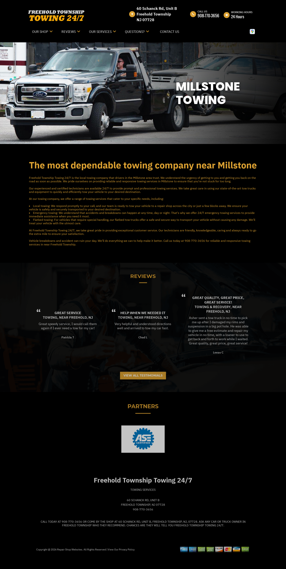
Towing (50, 330)
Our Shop (40, 32)
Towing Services (143, 502)
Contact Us (169, 32)
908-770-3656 (208, 15)
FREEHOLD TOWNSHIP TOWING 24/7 (150, 154)
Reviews (68, 32)
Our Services (100, 32)
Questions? (135, 32)
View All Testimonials (143, 388)
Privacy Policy (127, 562)
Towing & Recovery (213, 320)
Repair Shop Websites (69, 562)
